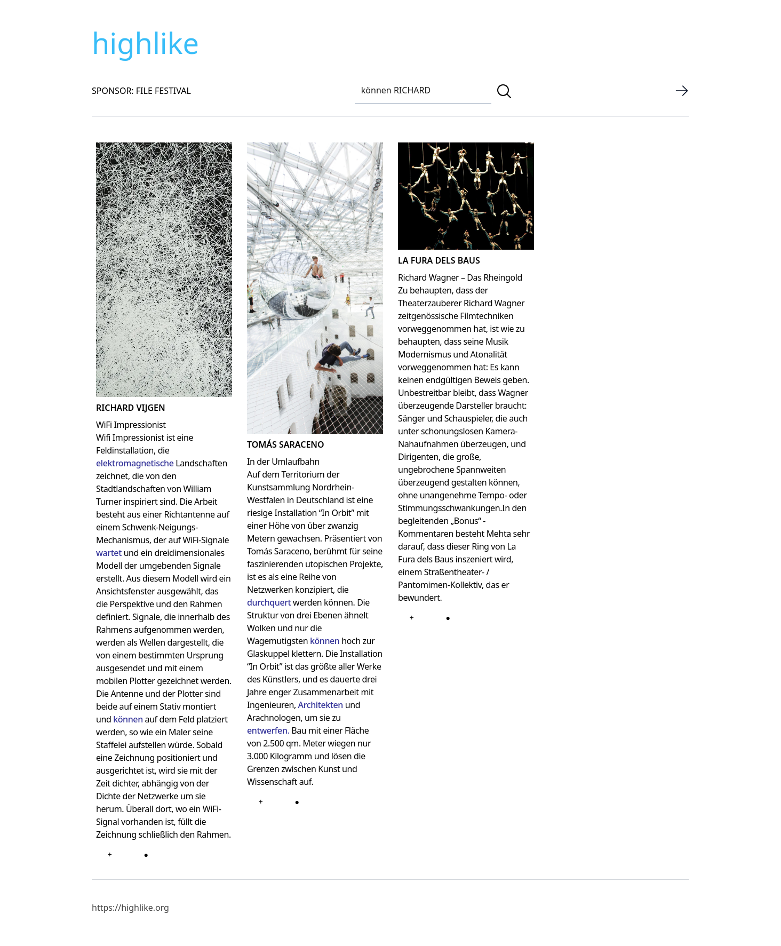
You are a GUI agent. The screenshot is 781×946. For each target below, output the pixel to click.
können (128, 719)
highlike (145, 42)
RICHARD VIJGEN (130, 408)
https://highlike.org (130, 907)
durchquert (269, 602)
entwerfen (267, 730)
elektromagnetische (135, 463)
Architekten (320, 705)
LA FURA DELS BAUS (439, 260)
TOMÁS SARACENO (285, 444)
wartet (109, 553)
